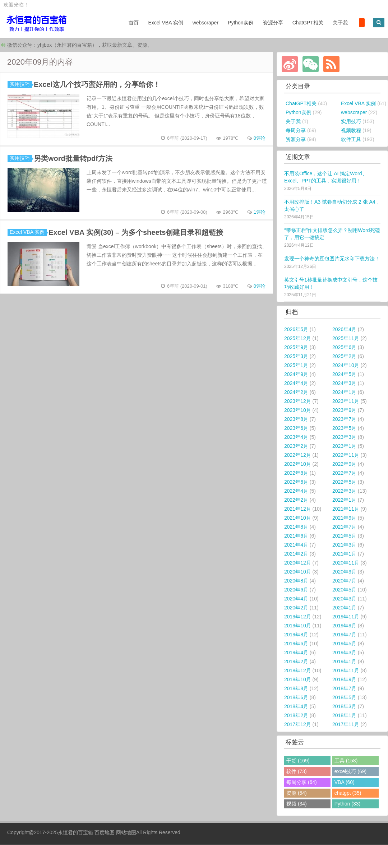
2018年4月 (296, 707)
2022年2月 (296, 500)
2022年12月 (297, 455)
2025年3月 (296, 356)
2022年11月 (345, 455)
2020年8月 (296, 581)
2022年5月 (344, 482)
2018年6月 (296, 698)
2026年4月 (344, 330)
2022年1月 (344, 500)
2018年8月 (296, 689)
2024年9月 (296, 374)
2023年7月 (344, 419)
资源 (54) (296, 793)
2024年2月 (296, 392)
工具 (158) (346, 761)
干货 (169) (298, 761)
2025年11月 (345, 339)
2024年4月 (296, 383)
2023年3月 (344, 437)
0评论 (259, 138)
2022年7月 (344, 473)
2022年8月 (296, 473)
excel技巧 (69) (350, 772)
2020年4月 (296, 599)
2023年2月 (296, 446)
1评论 (259, 212)
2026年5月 (296, 330)
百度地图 (104, 833)
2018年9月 (344, 680)
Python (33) (347, 804)
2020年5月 (344, 590)
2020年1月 (344, 608)
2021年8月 (296, 527)
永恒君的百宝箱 (75, 833)
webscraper (205, 22)
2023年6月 (296, 428)
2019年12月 (297, 617)
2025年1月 (296, 365)
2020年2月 (296, 608)
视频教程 (351, 131)
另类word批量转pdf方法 (73, 159)
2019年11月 (345, 617)
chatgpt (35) (347, 793)
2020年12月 (297, 563)
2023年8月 (296, 419)
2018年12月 (297, 671)
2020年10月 (297, 572)
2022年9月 (344, 464)
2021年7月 (344, 527)
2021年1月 (344, 554)
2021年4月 (296, 545)
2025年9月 (296, 347)
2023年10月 (297, 410)
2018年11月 (345, 671)
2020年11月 (345, 563)
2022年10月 (297, 464)
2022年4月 (296, 491)
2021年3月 (344, 545)
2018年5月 (344, 698)
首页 (134, 22)
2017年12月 (297, 725)
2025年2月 (344, 356)
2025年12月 (297, 339)
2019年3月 (344, 653)
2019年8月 (296, 635)
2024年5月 (344, 374)
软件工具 (351, 140)
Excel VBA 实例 (165, 22)
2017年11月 (345, 725)
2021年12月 (297, 509)
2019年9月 (344, 626)
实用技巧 (21, 84)
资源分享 (273, 22)
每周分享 (296, 131)
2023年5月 (344, 428)
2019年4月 (296, 653)
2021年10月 (297, 518)
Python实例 (241, 22)
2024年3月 (344, 383)
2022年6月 (296, 482)
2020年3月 (344, 599)
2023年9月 (344, 410)
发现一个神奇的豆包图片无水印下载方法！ (332, 259)
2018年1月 (344, 716)
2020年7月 (344, 581)
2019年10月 (297, 626)
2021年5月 (344, 536)
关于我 (340, 22)
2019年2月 (296, 662)
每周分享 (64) (301, 782)
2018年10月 (297, 680)
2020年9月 (344, 572)
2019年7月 (344, 635)
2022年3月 (344, 491)
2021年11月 (345, 509)
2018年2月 (296, 716)
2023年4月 (296, 437)
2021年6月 (296, 536)
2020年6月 (296, 590)
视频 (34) (296, 804)
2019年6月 (296, 644)
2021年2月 (296, 554)
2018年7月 (344, 689)
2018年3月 (344, 707)
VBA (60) (344, 782)
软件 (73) (296, 772)
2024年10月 (345, 365)
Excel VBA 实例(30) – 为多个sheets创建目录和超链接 (135, 233)
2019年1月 (344, 662)
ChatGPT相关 (307, 22)
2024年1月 (344, 392)
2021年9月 (344, 518)
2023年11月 (345, 401)
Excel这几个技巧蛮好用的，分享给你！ (97, 85)
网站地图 (126, 833)
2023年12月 (297, 401)
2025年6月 (344, 347)
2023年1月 (344, 446)
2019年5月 (344, 644)
